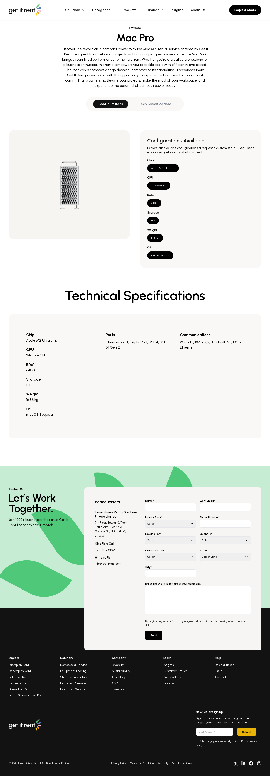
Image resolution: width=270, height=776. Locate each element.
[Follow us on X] (236, 763)
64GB (154, 203)
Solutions (75, 10)
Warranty (163, 763)
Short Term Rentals (73, 677)
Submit (246, 731)
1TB (153, 220)
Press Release (173, 677)
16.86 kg (155, 237)
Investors (118, 689)
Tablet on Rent (19, 677)
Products (131, 10)
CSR (115, 683)
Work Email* (207, 500)
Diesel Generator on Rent (26, 695)
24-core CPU (158, 185)
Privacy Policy (118, 763)
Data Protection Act (183, 763)
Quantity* (206, 533)
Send (153, 635)
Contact (220, 677)
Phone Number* (209, 517)
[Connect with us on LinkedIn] (243, 763)
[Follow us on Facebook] (251, 763)
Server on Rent (19, 683)
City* (148, 567)
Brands (156, 10)
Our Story (118, 677)
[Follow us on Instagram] (259, 763)
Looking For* (153, 533)
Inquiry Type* (153, 517)
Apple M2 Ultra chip (163, 168)
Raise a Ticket (224, 665)
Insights (177, 10)
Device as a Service (73, 665)
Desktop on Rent (20, 671)
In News (168, 683)
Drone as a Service (73, 683)
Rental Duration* (155, 550)
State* (204, 550)
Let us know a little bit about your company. (173, 583)
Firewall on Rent (20, 689)
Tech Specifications (155, 104)
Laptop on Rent (19, 665)
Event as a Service (73, 689)
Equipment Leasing (73, 671)
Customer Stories (175, 671)
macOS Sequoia (160, 255)
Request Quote (245, 10)
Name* (149, 500)
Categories (103, 10)
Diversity (118, 665)
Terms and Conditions (142, 763)
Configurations (110, 104)
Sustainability (121, 671)
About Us (198, 10)
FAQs (218, 671)
